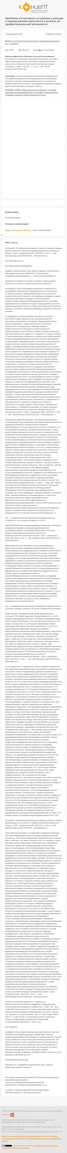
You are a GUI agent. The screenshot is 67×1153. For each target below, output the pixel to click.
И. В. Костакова (46, 50)
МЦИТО (5, 1136)
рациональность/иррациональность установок (24, 92)
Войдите (8, 230)
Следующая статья (53, 34)
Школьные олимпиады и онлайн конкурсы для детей (29, 1136)
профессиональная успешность (34, 90)
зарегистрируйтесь (23, 230)
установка (52, 90)
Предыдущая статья (14, 34)
